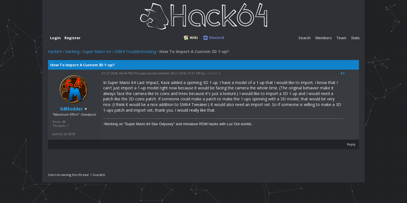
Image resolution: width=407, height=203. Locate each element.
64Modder (211, 73)
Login (55, 37)
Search (304, 38)
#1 (342, 73)
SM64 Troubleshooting (135, 51)
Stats (355, 38)
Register (72, 37)
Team (341, 38)
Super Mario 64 (97, 51)
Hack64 (55, 51)
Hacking (72, 51)
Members (323, 38)
